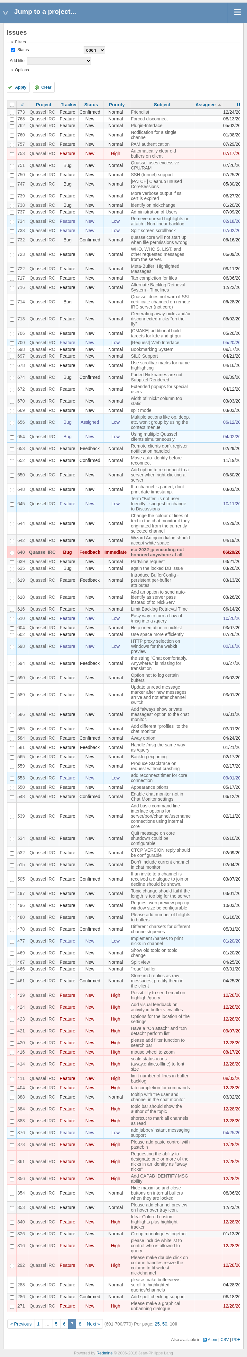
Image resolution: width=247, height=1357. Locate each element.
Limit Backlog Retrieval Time (159, 609)
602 (21, 634)
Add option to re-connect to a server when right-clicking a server (160, 475)
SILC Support (144, 356)
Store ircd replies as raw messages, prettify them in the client (157, 980)
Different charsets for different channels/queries (160, 929)
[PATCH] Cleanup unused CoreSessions (156, 184)
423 (21, 1019)
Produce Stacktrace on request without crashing (155, 766)
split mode (141, 410)
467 (21, 962)
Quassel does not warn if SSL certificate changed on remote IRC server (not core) (160, 301)
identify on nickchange (153, 205)
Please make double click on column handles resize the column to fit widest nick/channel (159, 1265)
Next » (93, 1324)
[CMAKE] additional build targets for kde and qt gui (156, 333)
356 (21, 1178)
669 (21, 410)
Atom (212, 1339)
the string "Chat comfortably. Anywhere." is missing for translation (159, 663)
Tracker (69, 104)
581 (21, 747)
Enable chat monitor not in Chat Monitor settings (157, 796)
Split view (140, 962)
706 (21, 333)
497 (21, 893)
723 (21, 254)
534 (21, 838)
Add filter (18, 60)
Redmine (104, 1353)
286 (21, 1296)
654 (21, 436)
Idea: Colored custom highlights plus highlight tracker (154, 1222)
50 (164, 1324)
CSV (225, 1339)
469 (21, 952)
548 (21, 796)
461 (21, 980)
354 (21, 1193)
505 (21, 879)
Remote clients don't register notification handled (159, 448)
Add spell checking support (158, 1296)
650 (21, 474)
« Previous (21, 1324)
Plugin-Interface (146, 125)
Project (43, 104)
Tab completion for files (154, 278)
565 (21, 756)
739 (21, 195)
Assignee (205, 104)
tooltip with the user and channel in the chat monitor (158, 1097)
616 (21, 609)
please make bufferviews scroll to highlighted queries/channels (155, 1284)
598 (21, 646)
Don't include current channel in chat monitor (160, 864)
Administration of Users (154, 211)
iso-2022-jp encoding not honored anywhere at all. (157, 552)
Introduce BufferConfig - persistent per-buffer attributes (154, 580)
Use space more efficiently (157, 634)
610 (21, 618)
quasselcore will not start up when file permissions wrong (159, 240)
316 (21, 1245)
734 (21, 221)
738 (21, 205)
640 (21, 552)
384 (21, 1108)
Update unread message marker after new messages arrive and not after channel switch (159, 694)
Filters (20, 42)
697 (21, 356)
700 (21, 342)
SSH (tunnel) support (152, 174)
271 (21, 1306)
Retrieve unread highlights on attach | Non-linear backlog (160, 221)
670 (21, 401)
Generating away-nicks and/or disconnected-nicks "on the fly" (161, 318)
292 (21, 1265)
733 (21, 230)
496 (21, 905)
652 (21, 460)
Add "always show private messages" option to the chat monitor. (160, 714)
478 (21, 929)
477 (21, 941)
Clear (46, 87)
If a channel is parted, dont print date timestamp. (157, 489)
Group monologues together (159, 1233)
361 (21, 1161)
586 (21, 714)
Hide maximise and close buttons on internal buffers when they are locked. (157, 1193)
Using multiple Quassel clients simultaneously (154, 436)
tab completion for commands (160, 1087)
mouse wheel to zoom (153, 1052)
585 (21, 728)
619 (21, 580)
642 (21, 540)
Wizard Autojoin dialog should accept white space (160, 540)
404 (21, 1087)
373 (21, 1144)
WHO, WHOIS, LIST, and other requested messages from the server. (157, 254)
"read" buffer (143, 968)
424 (21, 1007)
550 (21, 787)
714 (21, 301)
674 (21, 377)
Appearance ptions (150, 787)
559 (21, 766)
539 (21, 816)
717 (21, 278)
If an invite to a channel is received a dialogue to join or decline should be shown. (159, 879)
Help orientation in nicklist (156, 627)
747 (21, 184)
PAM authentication (150, 144)
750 (21, 174)
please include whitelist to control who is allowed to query (156, 1245)
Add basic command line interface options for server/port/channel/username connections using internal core (161, 816)
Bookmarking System (152, 349)
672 (21, 389)
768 (21, 118)
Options (22, 70)
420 (21, 1042)
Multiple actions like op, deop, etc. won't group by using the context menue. (160, 422)
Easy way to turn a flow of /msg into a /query (156, 618)
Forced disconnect (149, 118)
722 (21, 268)
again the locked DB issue (157, 568)
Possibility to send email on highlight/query (158, 995)
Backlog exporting (149, 756)
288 (21, 1284)
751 (21, 165)
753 (21, 153)
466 (21, 968)
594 (21, 663)
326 (21, 1233)
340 (21, 1221)
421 (21, 1030)
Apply (20, 87)
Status (22, 50)
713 (21, 318)
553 (21, 777)
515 (21, 864)
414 (21, 1063)
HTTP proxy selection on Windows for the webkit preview (155, 646)
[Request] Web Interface (155, 342)
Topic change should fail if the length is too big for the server (160, 893)
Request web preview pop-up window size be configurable (160, 905)
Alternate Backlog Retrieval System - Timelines (158, 287)
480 (21, 917)
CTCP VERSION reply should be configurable (160, 853)
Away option (143, 738)
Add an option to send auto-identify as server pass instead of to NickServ (158, 597)
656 (21, 422)
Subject (162, 104)
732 (21, 239)
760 (21, 134)
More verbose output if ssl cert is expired (156, 196)
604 (21, 627)
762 (21, 125)
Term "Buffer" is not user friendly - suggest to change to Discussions (158, 503)
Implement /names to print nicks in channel (157, 941)
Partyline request (148, 561)
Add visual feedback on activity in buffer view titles (157, 1007)
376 (21, 1132)
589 (21, 694)
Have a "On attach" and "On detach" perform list (159, 1031)
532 (21, 852)
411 (21, 1078)
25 (157, 1324)
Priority (117, 104)
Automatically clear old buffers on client (153, 153)
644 (21, 523)
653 (21, 448)
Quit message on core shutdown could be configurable (153, 838)
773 (21, 112)
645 (21, 503)
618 (21, 597)
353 (21, 1207)
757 (21, 144)
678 (21, 365)
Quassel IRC (42, 112)
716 (21, 287)
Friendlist (140, 112)
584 (21, 738)
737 (21, 211)
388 (21, 1097)
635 (21, 568)
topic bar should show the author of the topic (156, 1109)
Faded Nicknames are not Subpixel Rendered (156, 377)
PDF (236, 1339)
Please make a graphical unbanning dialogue (155, 1306)
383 (21, 1120)
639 (21, 561)
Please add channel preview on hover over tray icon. (159, 1207)
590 (21, 677)
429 (21, 995)
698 (21, 349)
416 (21, 1052)
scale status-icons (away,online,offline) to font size (157, 1064)
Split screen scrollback (153, 230)
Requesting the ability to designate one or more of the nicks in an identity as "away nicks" (159, 1161)
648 (21, 489)
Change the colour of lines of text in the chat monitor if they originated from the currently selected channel (160, 523)
